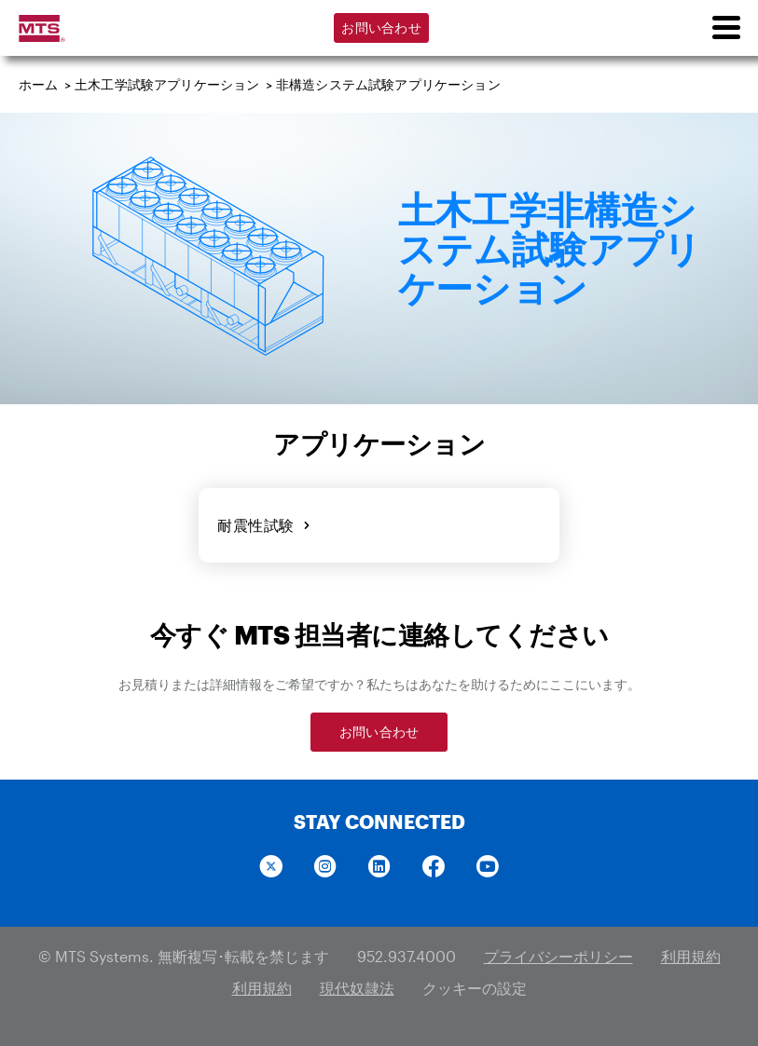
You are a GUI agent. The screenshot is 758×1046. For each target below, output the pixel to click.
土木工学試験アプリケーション (167, 84)
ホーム (39, 84)
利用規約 (691, 956)
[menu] (725, 28)
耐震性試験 (263, 525)
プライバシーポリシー (558, 956)
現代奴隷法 (357, 988)
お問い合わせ (381, 27)
